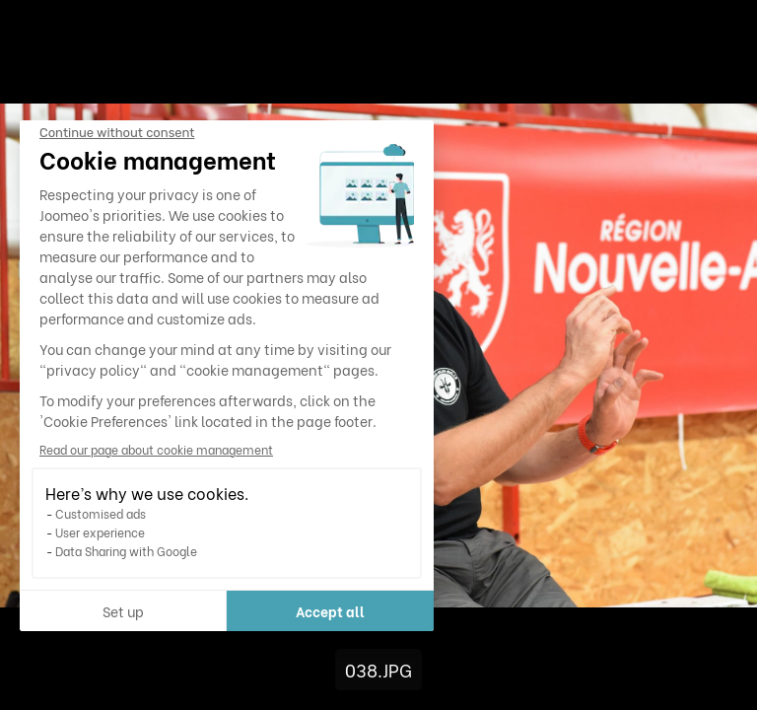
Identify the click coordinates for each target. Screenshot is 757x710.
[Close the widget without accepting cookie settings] (117, 133)
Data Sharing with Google (126, 550)
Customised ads (100, 513)
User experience (100, 532)
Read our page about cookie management (156, 449)
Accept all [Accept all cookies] (330, 611)
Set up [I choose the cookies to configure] (123, 611)
